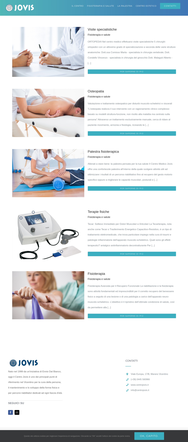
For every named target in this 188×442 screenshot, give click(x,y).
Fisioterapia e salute (99, 34)
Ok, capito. (149, 436)
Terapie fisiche (98, 212)
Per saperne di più (132, 72)
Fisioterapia (96, 274)
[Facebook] (10, 412)
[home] (28, 362)
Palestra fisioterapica (103, 151)
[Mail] (17, 412)
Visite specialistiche (102, 29)
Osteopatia (96, 91)
